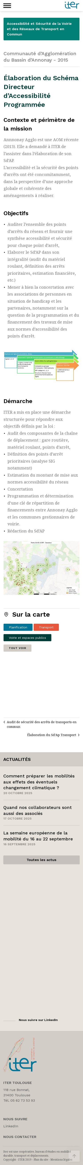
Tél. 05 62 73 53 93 (19, 1100)
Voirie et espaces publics (27, 637)
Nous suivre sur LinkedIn (38, 1020)
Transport (46, 627)
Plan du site (41, 1159)
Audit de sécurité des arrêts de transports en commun (42, 724)
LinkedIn (10, 1126)
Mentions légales (61, 1159)
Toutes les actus (41, 860)
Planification (18, 627)
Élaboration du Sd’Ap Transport (51, 735)
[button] (7, 5)
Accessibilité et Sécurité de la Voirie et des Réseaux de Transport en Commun (39, 28)
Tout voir (17, 648)
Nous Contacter (19, 1137)
